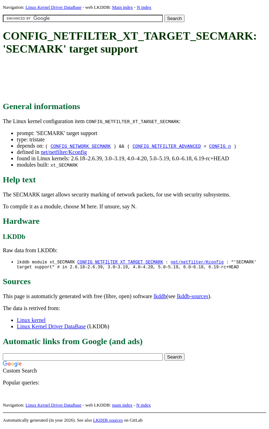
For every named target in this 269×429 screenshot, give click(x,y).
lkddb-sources (192, 298)
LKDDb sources (108, 421)
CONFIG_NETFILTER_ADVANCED (167, 146)
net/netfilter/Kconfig (64, 152)
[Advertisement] (130, 79)
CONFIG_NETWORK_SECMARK (80, 146)
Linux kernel (31, 321)
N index (144, 7)
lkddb (160, 298)
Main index (122, 7)
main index (122, 406)
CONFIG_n (220, 146)
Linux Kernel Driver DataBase (54, 7)
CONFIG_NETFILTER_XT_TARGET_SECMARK (120, 262)
